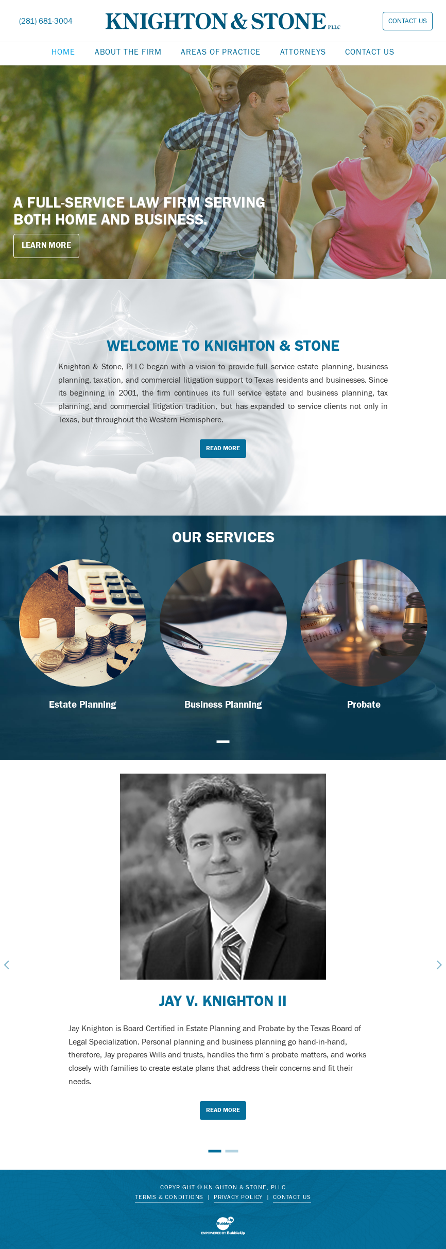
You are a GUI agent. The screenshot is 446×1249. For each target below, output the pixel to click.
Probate (364, 704)
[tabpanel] (223, 172)
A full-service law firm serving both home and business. (139, 211)
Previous (6, 965)
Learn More (46, 245)
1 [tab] (223, 742)
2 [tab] (231, 1151)
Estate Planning (82, 704)
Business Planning (223, 704)
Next (439, 965)
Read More (223, 448)
